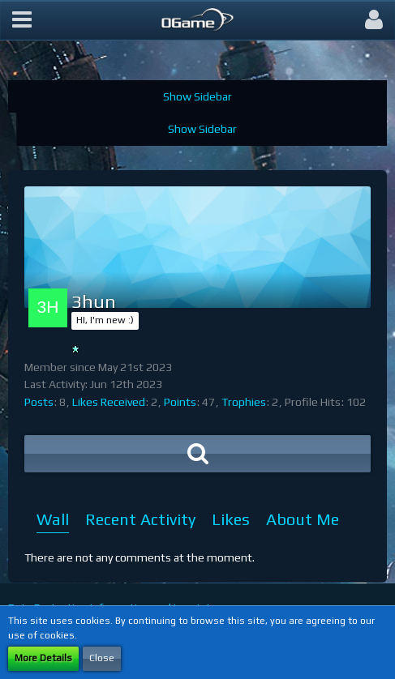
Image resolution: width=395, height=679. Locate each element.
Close (101, 658)
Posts (39, 401)
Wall (52, 519)
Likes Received (108, 401)
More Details (43, 658)
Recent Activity (140, 519)
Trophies (243, 401)
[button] (22, 20)
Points (180, 401)
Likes (231, 519)
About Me (302, 519)
